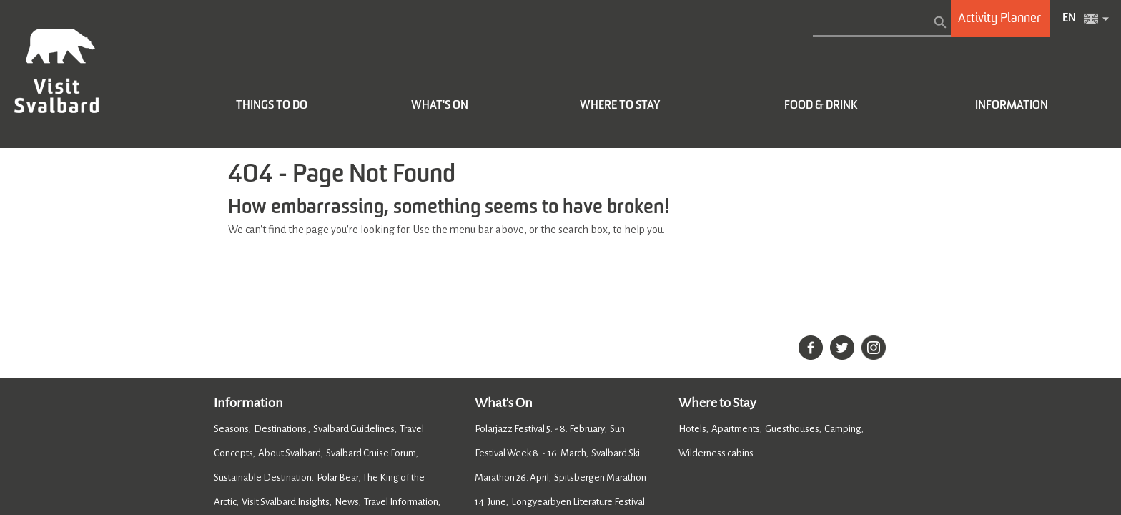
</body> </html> (560, 257)
